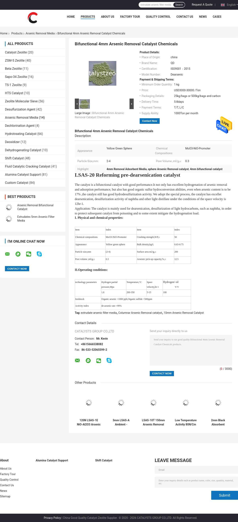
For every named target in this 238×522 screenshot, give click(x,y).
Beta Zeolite (13, 69)
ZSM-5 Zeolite (15, 60)
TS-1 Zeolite (13, 85)
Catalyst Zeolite (16, 52)
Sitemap (5, 496)
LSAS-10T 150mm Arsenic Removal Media (153, 422)
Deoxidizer (12, 142)
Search (179, 4)
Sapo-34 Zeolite (16, 77)
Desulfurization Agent (20, 109)
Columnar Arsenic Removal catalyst (140, 312)
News (203, 16)
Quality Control (158, 16)
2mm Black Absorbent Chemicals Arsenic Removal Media (218, 422)
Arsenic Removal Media (40, 33)
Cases (217, 16)
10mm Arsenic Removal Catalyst (184, 312)
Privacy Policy (52, 517)
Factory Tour (130, 16)
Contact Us (184, 16)
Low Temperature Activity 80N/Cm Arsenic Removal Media (186, 422)
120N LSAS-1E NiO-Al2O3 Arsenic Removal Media (89, 422)
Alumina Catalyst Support (23, 174)
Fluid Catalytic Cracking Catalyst (27, 166)
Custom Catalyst (16, 183)
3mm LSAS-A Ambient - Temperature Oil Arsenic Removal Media (120, 422)
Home (71, 16)
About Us (107, 16)
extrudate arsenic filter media (99, 312)
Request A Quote (202, 4)
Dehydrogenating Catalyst (23, 150)
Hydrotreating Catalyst (20, 134)
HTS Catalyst (14, 93)
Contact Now (149, 120)
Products (88, 16)
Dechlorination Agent (20, 126)
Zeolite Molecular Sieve (21, 101)
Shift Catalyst (14, 158)
